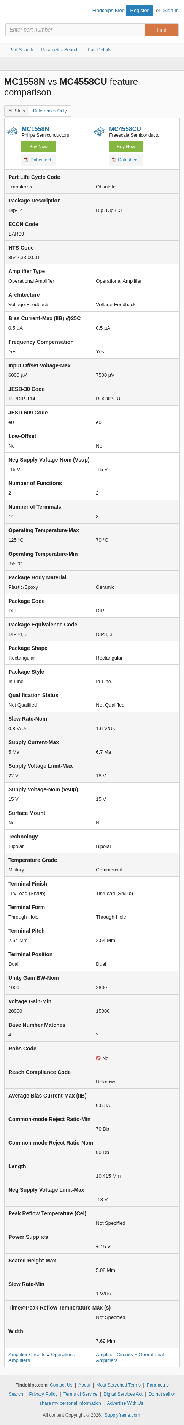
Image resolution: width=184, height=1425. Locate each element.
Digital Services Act (123, 1394)
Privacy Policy (43, 1394)
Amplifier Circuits (27, 1354)
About (84, 1385)
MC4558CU (125, 129)
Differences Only (50, 111)
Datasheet (37, 159)
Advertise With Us (125, 1403)
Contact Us (61, 1385)
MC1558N (35, 129)
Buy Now (38, 146)
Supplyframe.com (122, 1415)
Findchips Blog (108, 10)
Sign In (171, 10)
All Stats (16, 111)
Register (139, 10)
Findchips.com (11, 11)
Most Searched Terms (119, 1385)
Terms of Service (80, 1394)
